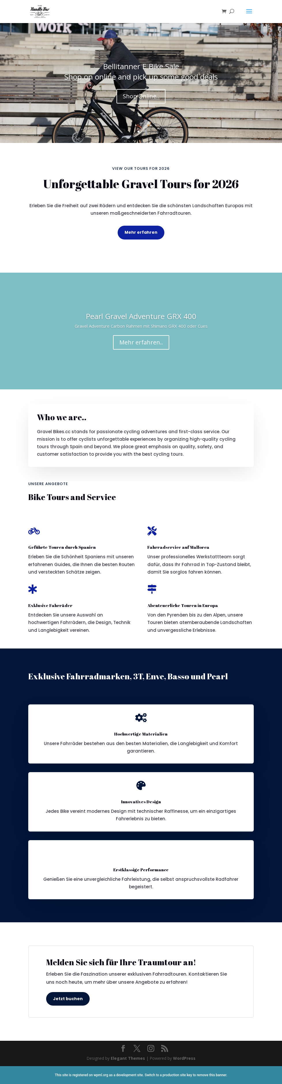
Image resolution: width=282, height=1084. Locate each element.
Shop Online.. (141, 99)
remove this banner (211, 1075)
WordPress (184, 1058)
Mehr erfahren (141, 232)
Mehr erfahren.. (141, 346)
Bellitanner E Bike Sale (141, 70)
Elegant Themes (128, 1058)
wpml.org (101, 1075)
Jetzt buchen (68, 999)
